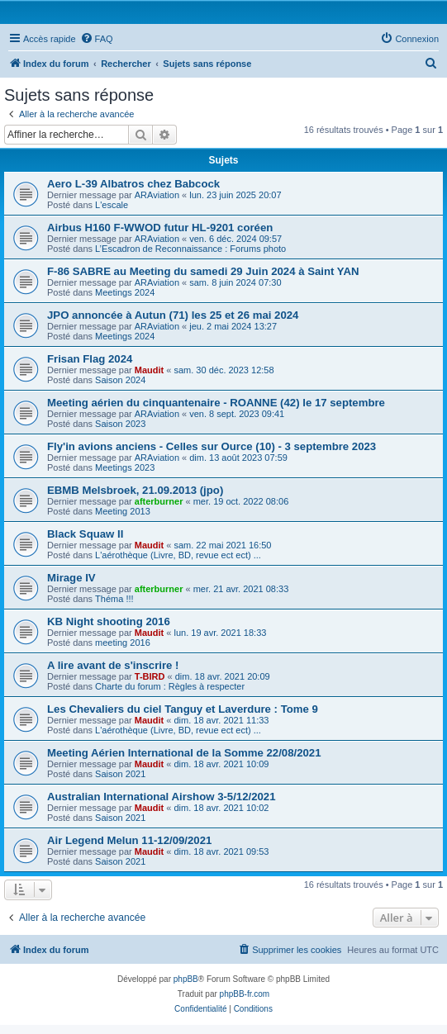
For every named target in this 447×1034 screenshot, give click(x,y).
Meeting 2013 (122, 511)
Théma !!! (114, 599)
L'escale (111, 205)
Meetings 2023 (125, 467)
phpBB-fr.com (245, 993)
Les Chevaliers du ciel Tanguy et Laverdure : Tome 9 (182, 709)
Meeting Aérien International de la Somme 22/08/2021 (184, 753)
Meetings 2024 (125, 292)
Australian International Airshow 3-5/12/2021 (161, 796)
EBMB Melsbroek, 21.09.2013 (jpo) (135, 490)
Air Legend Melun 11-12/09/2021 (129, 840)
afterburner (159, 501)
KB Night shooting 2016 (108, 621)
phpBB (186, 979)
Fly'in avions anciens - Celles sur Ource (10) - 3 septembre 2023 (211, 446)
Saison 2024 (120, 380)
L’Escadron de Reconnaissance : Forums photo (190, 249)
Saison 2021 (120, 774)
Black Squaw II (85, 534)
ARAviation (157, 195)
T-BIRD (150, 676)
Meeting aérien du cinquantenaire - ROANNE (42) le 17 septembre (216, 402)
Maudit (149, 370)
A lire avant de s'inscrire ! (113, 665)
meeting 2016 (122, 642)
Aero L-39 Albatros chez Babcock (133, 184)
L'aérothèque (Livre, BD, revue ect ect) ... (178, 555)
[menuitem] (96, 39)
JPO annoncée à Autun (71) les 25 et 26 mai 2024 (172, 315)
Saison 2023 (120, 424)
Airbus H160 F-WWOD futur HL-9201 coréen (160, 227)
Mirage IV (71, 578)
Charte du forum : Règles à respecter (170, 686)
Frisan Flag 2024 (89, 359)
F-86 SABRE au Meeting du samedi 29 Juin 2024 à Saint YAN (203, 271)
